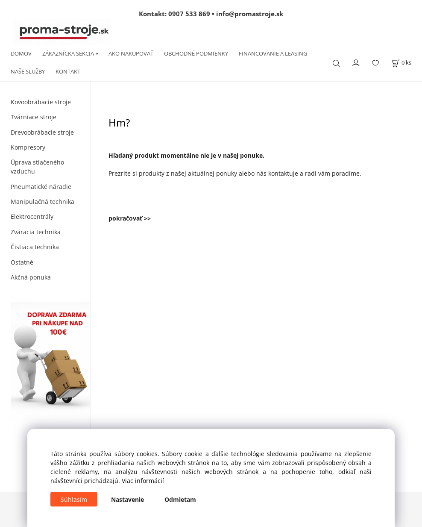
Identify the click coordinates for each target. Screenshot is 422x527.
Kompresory (28, 147)
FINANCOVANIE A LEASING (273, 53)
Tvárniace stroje (33, 117)
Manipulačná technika (42, 201)
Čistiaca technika (35, 247)
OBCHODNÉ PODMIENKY (196, 53)
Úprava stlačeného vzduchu (37, 166)
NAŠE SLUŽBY (28, 71)
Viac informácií (143, 481)
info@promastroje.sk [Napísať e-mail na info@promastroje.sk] (249, 13)
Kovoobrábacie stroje (41, 102)
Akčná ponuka (31, 277)
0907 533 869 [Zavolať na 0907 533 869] (189, 13)
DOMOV (21, 53)
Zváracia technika (36, 232)
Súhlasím (74, 499)
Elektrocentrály (32, 216)
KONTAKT (68, 71)
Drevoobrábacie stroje (42, 132)
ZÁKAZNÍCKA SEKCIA (68, 53)
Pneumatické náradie (41, 187)
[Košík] (401, 62)
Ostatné (22, 262)
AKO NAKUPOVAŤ (130, 53)
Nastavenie (127, 499)
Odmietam (180, 499)
